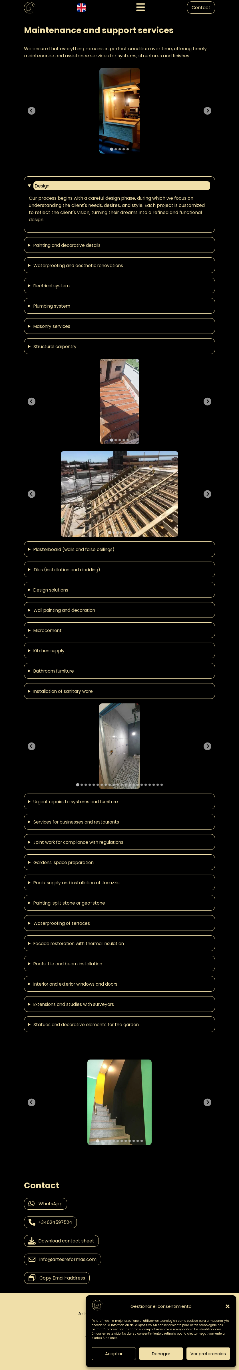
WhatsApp (46, 1203)
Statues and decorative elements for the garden (86, 1024)
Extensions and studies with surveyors (73, 1004)
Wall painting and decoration (64, 610)
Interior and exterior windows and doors (75, 984)
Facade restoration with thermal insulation (78, 943)
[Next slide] (207, 111)
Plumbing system (51, 306)
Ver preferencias (208, 1354)
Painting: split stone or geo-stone (69, 903)
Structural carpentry (55, 346)
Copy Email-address (57, 1278)
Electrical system (51, 285)
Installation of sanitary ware (63, 691)
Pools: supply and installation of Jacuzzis (76, 882)
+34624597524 (50, 1222)
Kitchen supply (49, 650)
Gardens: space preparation (63, 862)
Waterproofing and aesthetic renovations (78, 265)
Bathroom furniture (53, 671)
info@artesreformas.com (63, 1259)
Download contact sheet (61, 1241)
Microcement (47, 630)
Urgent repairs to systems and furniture (75, 801)
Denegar (161, 1354)
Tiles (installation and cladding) (66, 569)
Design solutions (50, 590)
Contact (201, 7)
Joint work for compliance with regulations (78, 842)
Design (42, 186)
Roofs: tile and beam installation (67, 964)
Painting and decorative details (67, 245)
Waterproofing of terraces (61, 923)
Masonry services (51, 326)
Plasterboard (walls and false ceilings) (74, 549)
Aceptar (113, 1354)
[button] (227, 1306)
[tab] (111, 149)
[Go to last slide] (31, 111)
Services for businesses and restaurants (76, 822)
